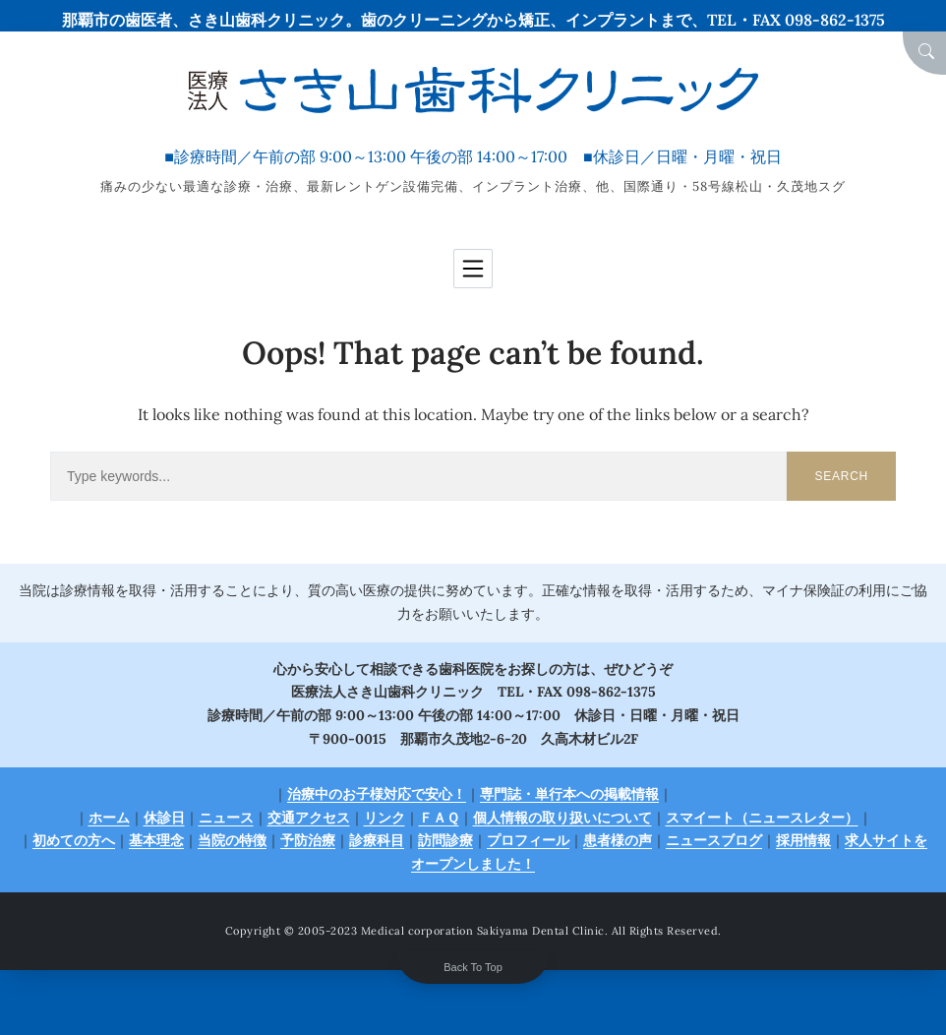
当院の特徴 (232, 840)
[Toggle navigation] (473, 268)
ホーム (109, 817)
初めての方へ (73, 840)
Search (841, 476)
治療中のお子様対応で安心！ (376, 794)
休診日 (164, 817)
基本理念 (156, 840)
